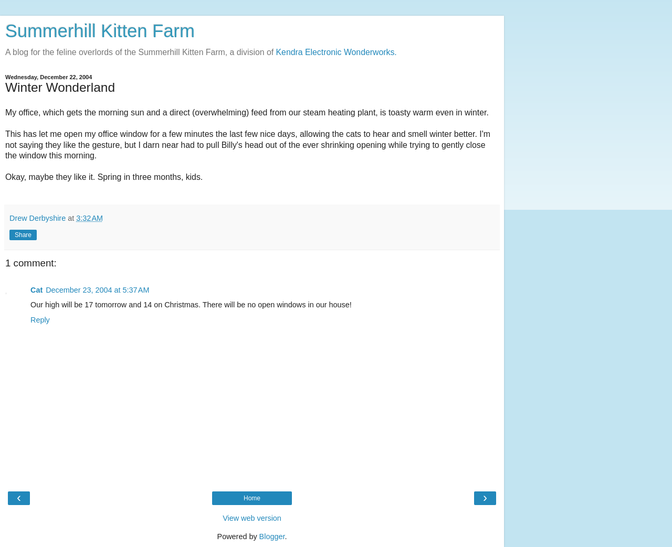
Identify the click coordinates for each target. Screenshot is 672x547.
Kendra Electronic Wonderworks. (336, 52)
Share (23, 235)
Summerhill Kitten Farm (100, 31)
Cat (36, 290)
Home (252, 498)
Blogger (272, 536)
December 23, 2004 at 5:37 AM (97, 290)
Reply (40, 320)
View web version (252, 518)
